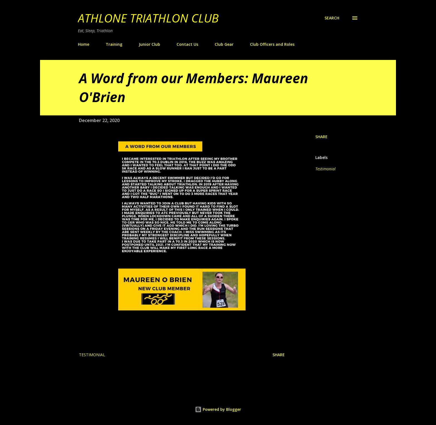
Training (114, 44)
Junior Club (149, 44)
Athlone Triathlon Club (148, 18)
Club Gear (224, 44)
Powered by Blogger (218, 409)
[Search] (331, 18)
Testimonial (325, 168)
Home (83, 44)
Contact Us (187, 44)
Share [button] (321, 136)
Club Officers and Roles (272, 44)
